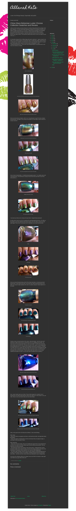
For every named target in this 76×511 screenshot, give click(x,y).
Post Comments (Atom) (20, 498)
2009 (52, 67)
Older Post (44, 496)
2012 (52, 42)
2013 (52, 40)
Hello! (53, 64)
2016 (52, 35)
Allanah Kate (23, 8)
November (54, 45)
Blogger (49, 505)
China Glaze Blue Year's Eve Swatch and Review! (57, 63)
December (54, 43)
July (53, 48)
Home (28, 496)
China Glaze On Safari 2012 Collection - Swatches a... (57, 60)
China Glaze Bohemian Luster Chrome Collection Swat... (58, 52)
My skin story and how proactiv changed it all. (58, 55)
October (54, 47)
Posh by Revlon (55, 50)
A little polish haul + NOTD (57, 57)
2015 (52, 37)
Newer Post (13, 496)
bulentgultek (40, 505)
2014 (52, 38)
